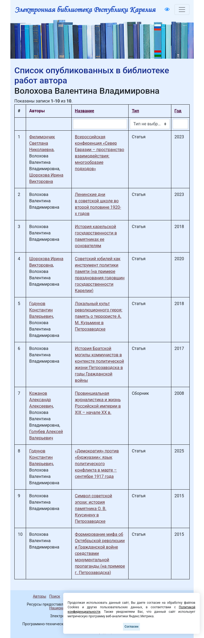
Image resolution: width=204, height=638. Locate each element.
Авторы (39, 596)
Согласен (131, 626)
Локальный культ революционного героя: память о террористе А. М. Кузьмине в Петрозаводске (98, 316)
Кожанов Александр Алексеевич (41, 400)
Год (178, 110)
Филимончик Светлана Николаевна (42, 143)
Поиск (54, 596)
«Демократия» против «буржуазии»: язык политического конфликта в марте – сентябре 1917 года (97, 463)
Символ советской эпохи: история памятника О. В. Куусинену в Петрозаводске (93, 508)
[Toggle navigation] (182, 9)
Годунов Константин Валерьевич (41, 310)
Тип (135, 110)
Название (84, 110)
